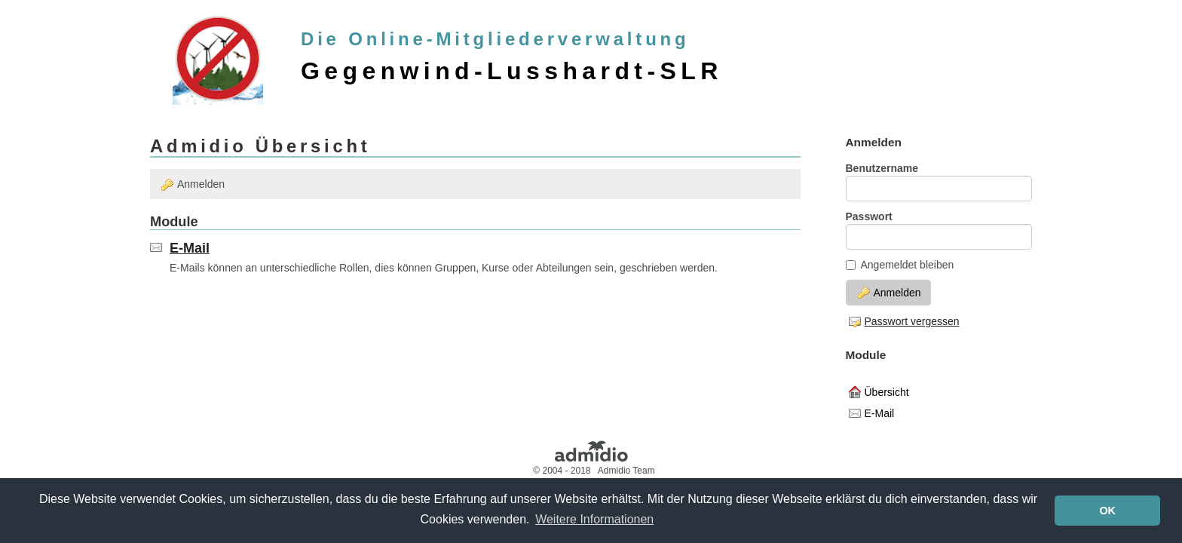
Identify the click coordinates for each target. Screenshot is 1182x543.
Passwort (869, 216)
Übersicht (879, 392)
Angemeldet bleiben (900, 265)
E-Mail (190, 248)
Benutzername (882, 168)
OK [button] (1107, 511)
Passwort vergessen (904, 321)
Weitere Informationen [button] (594, 519)
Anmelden (193, 184)
